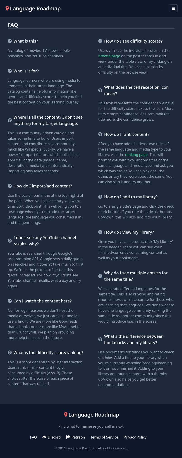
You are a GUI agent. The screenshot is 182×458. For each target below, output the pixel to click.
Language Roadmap (81, 448)
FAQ (33, 437)
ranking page (136, 154)
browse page (109, 55)
